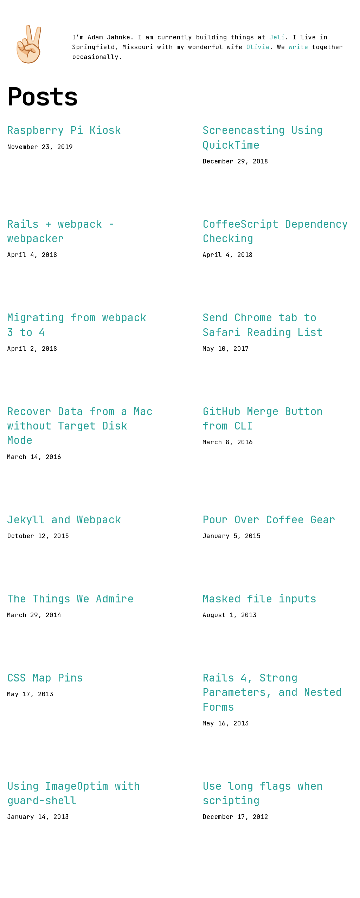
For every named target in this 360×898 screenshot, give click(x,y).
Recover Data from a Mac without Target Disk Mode (80, 425)
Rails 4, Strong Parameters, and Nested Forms (272, 692)
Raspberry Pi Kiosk (64, 130)
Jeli (277, 37)
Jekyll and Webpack (64, 519)
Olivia (257, 47)
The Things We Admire (70, 599)
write (298, 47)
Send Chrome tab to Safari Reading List (262, 324)
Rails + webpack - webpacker (61, 231)
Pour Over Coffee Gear (268, 519)
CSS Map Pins (45, 678)
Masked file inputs (259, 599)
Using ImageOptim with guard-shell (73, 793)
